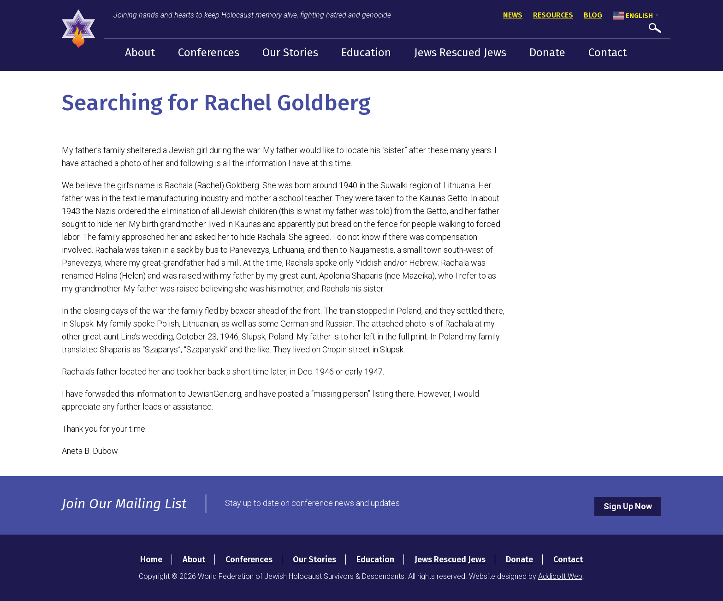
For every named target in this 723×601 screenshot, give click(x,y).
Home (151, 559)
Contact (607, 52)
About (140, 52)
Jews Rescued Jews (460, 52)
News (512, 15)
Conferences (208, 52)
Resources (553, 15)
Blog (593, 15)
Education (366, 52)
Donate (547, 52)
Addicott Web (560, 576)
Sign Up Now (628, 506)
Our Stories (290, 52)
